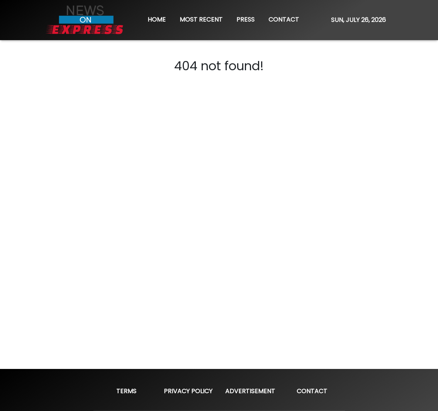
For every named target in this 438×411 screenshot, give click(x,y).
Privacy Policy (188, 391)
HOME (157, 19)
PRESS (245, 19)
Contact (312, 391)
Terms (126, 391)
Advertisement (250, 391)
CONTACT (283, 19)
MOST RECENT (201, 19)
